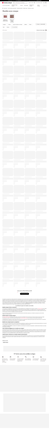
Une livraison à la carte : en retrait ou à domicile (43, 360)
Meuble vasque (25, 8)
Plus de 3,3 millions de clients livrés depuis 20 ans (20, 360)
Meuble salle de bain (20, 8)
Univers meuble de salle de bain (12, 8)
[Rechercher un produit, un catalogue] (14, 3)
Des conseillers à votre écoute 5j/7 (28, 359)
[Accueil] (2, 8)
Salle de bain (5, 8)
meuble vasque (40, 308)
